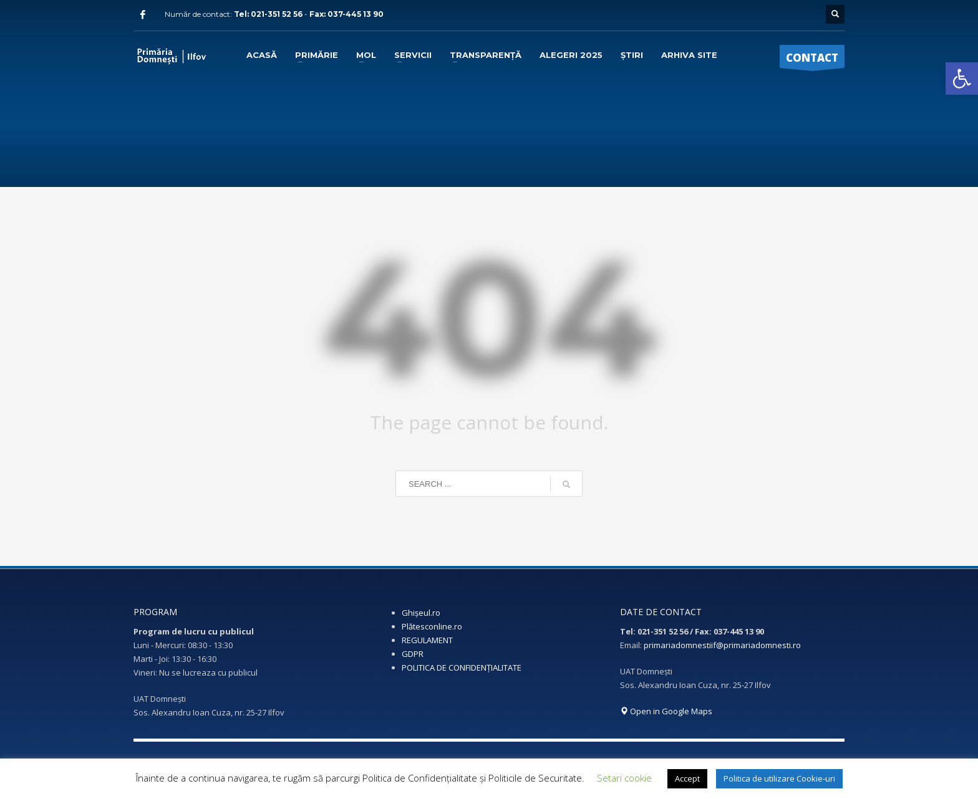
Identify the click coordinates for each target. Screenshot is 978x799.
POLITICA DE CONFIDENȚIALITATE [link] (461, 667)
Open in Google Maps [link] (666, 711)
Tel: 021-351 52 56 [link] (269, 14)
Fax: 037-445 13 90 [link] (346, 14)
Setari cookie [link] (624, 778)
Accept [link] (687, 778)
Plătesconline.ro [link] (432, 626)
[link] (962, 78)
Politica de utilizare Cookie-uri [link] (779, 778)
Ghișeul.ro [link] (421, 612)
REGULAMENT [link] (427, 640)
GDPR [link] (413, 653)
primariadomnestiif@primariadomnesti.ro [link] (722, 645)
